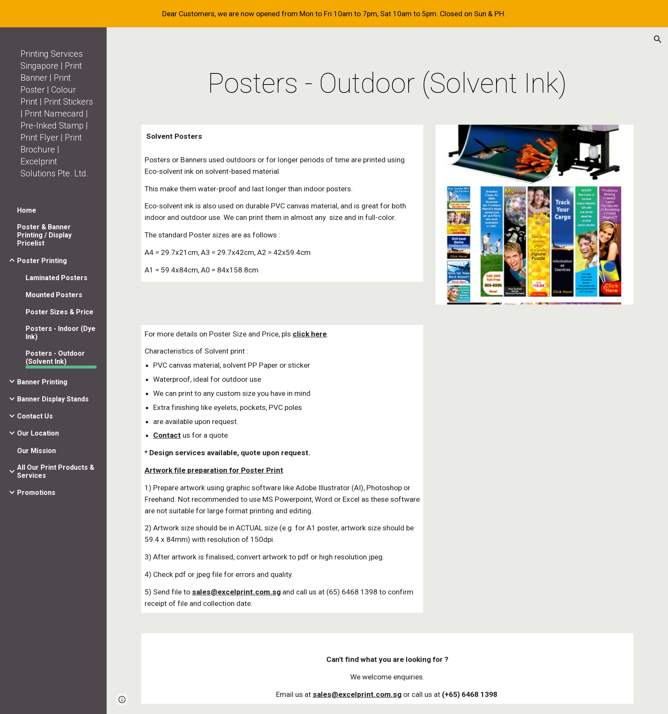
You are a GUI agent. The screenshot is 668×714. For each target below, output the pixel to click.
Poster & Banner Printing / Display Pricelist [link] (44, 235)
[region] (334, 13)
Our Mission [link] (36, 451)
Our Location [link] (38, 433)
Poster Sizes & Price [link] (59, 312)
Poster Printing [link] (42, 261)
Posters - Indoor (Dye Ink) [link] (61, 333)
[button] (658, 39)
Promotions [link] (36, 493)
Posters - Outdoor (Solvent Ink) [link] (55, 357)
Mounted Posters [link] (54, 295)
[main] (387, 83)
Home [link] (26, 210)
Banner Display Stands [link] (53, 399)
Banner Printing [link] (42, 382)
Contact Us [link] (35, 416)
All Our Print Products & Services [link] (55, 471)
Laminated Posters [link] (56, 278)
